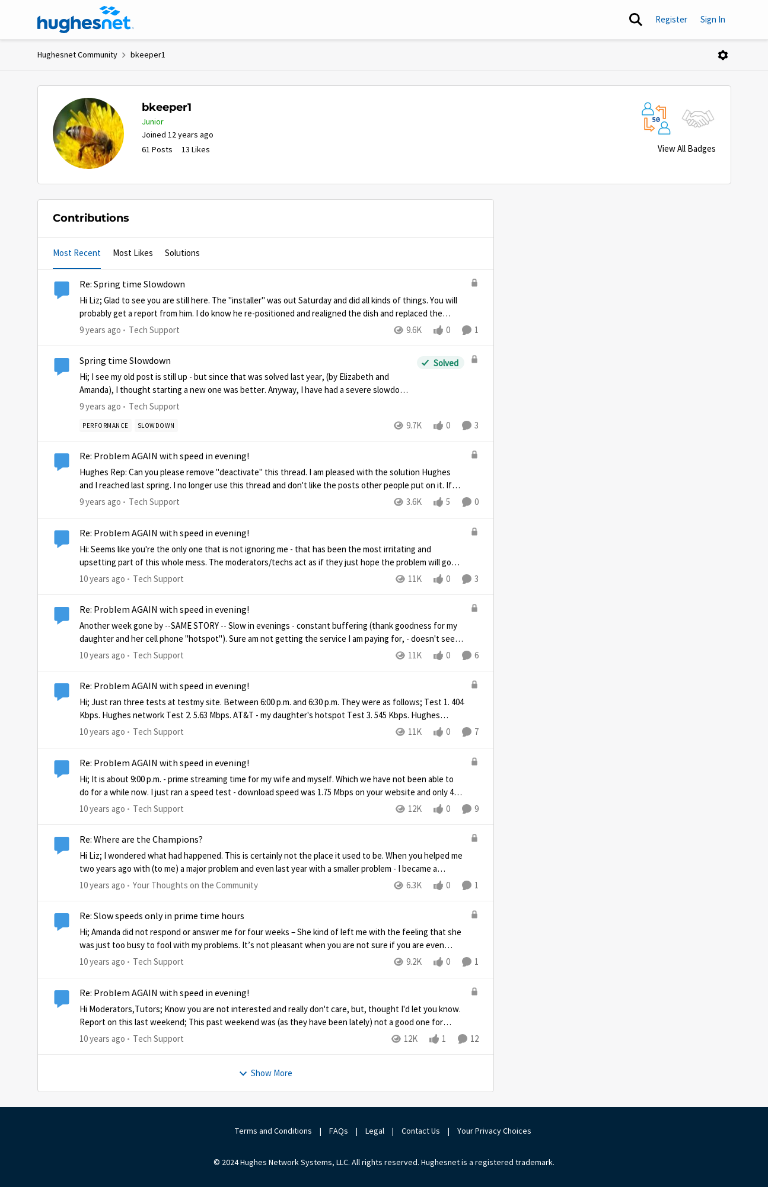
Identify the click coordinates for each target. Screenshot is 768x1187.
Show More (265, 1073)
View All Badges (687, 148)
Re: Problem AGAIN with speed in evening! (164, 456)
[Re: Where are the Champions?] (271, 862)
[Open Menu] (723, 55)
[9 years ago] (100, 330)
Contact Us (420, 1130)
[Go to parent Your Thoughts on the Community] (193, 885)
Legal (374, 1130)
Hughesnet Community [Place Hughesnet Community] (77, 54)
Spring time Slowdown (125, 361)
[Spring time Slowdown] (245, 383)
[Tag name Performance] (105, 425)
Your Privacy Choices (495, 1130)
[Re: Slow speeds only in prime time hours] (271, 939)
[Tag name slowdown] (155, 425)
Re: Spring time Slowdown (132, 284)
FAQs (338, 1130)
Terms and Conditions (273, 1130)
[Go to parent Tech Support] (151, 330)
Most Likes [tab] (133, 252)
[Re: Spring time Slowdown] (271, 307)
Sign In (712, 19)
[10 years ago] (102, 579)
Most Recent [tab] (77, 252)
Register (671, 19)
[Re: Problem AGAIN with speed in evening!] (271, 479)
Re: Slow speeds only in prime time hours (161, 916)
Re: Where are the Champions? (141, 840)
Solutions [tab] (182, 252)
